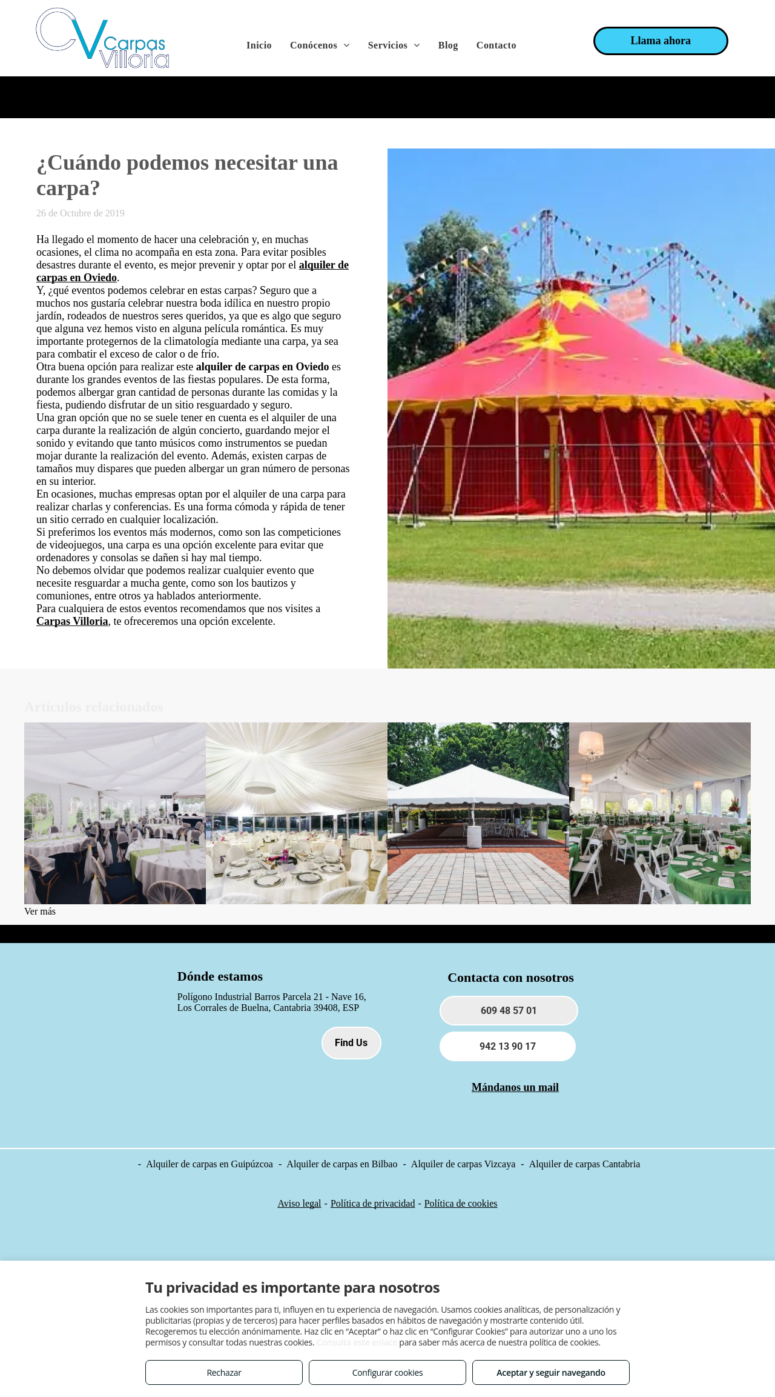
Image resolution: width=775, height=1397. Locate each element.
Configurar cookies (387, 1372)
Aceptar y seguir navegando (550, 1372)
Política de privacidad (373, 1203)
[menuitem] (259, 45)
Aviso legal (299, 1203)
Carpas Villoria (72, 621)
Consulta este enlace (357, 1342)
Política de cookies (461, 1203)
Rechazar (223, 1372)
